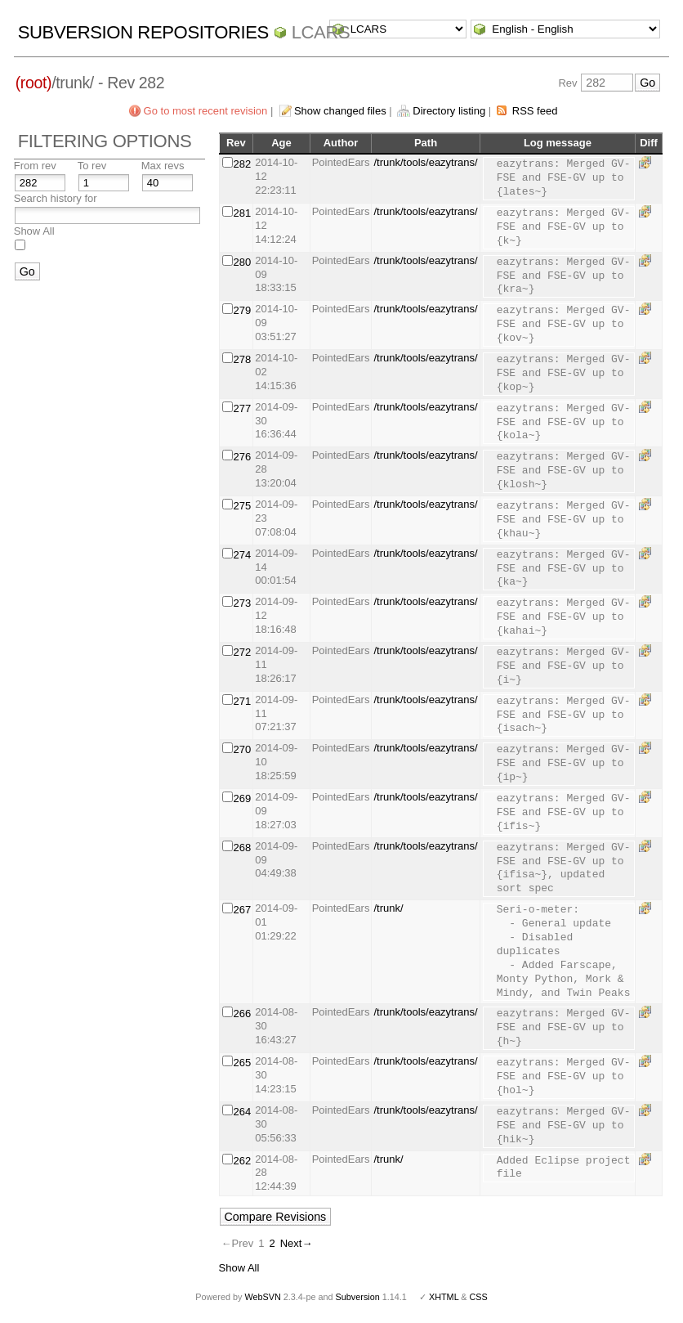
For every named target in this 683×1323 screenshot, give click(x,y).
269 (243, 798)
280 (243, 262)
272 (243, 652)
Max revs (163, 165)
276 (243, 457)
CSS (479, 1297)
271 (243, 701)
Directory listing (449, 111)
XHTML (443, 1297)
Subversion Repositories (143, 32)
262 (243, 1161)
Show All (34, 231)
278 (243, 359)
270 (243, 749)
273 (243, 603)
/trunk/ (388, 908)
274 (243, 555)
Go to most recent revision (206, 111)
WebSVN (262, 1297)
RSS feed (535, 111)
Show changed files (340, 111)
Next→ (296, 1243)
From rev (35, 165)
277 (243, 408)
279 (243, 310)
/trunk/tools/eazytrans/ (425, 162)
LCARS (321, 32)
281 (243, 213)
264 (243, 1111)
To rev (92, 165)
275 (243, 506)
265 (243, 1062)
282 (243, 164)
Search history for (55, 198)
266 (243, 1013)
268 (243, 847)
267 (243, 910)
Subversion (358, 1297)
